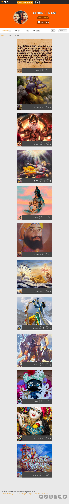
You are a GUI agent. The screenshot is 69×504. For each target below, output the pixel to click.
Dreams (6, 31)
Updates (37, 494)
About (17, 35)
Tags (30, 494)
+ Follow (62, 31)
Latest (3, 35)
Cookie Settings (21, 494)
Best (10, 35)
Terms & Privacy (7, 494)
